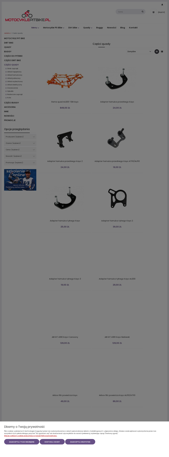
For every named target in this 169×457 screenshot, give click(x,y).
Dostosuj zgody (52, 442)
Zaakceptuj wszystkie (80, 442)
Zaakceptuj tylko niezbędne (21, 442)
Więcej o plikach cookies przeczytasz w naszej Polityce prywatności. (30, 436)
